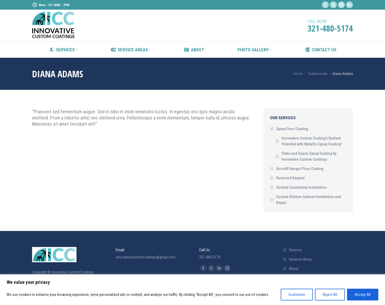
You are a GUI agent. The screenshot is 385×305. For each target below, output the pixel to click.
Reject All (330, 294)
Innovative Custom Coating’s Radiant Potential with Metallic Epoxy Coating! (312, 141)
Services (295, 250)
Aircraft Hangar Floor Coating (300, 169)
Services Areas (300, 259)
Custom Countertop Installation (301, 187)
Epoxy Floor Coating (289, 129)
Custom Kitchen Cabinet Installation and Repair (308, 200)
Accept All (363, 294)
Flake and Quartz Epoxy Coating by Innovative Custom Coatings (309, 156)
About (293, 269)
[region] (192, 289)
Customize (296, 294)
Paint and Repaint (290, 178)
